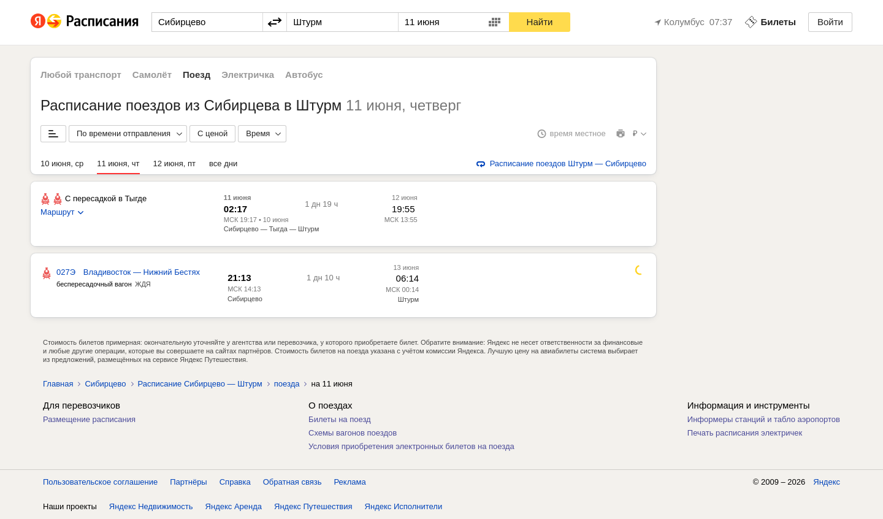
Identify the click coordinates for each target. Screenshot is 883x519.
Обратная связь (292, 481)
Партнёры (188, 481)
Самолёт (152, 74)
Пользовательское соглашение (100, 481)
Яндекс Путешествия (313, 506)
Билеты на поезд (339, 419)
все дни (223, 163)
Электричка (247, 74)
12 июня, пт (174, 163)
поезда (287, 383)
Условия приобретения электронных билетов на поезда (411, 446)
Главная (58, 383)
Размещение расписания (89, 419)
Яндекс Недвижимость (151, 506)
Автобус (304, 74)
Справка (235, 481)
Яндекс (826, 481)
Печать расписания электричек (744, 432)
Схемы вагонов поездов (352, 432)
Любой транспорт (80, 74)
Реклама (350, 481)
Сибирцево (244, 298)
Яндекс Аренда (233, 506)
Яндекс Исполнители (404, 506)
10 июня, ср (61, 163)
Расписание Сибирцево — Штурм (200, 383)
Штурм (408, 299)
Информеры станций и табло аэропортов (763, 419)
